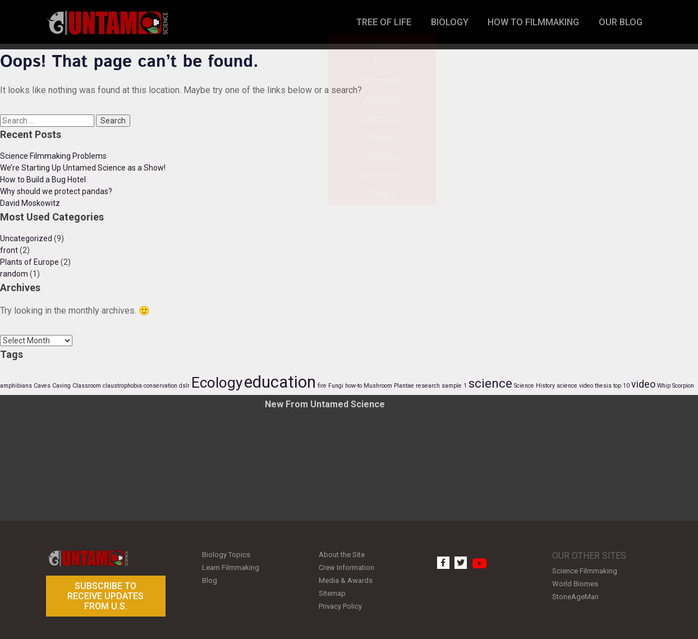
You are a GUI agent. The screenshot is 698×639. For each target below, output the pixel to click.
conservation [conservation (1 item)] (160, 385)
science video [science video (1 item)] (575, 385)
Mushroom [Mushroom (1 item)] (378, 385)
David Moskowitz (30, 203)
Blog (209, 577)
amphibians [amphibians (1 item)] (16, 385)
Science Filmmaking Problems (53, 155)
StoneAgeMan (575, 594)
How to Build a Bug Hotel (43, 179)
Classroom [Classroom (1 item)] (86, 385)
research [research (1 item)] (428, 385)
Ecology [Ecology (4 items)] (216, 382)
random (14, 273)
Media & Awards (346, 577)
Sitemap (332, 589)
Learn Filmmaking (230, 566)
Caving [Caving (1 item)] (61, 385)
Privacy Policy (340, 600)
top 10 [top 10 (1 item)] (621, 385)
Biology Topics (226, 554)
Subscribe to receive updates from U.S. (105, 596)
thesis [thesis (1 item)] (603, 385)
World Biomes (575, 582)
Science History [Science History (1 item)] (534, 385)
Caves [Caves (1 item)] (42, 385)
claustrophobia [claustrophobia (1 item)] (122, 385)
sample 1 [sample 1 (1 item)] (454, 385)
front (9, 250)
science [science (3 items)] (490, 383)
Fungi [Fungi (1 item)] (335, 385)
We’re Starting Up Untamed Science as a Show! (83, 167)
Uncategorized (26, 238)
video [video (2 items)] (643, 384)
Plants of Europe (29, 262)
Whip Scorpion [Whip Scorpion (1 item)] (675, 385)
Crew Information (346, 566)
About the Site (342, 554)
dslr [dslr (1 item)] (184, 385)
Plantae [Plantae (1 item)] (404, 385)
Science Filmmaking (584, 570)
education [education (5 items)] (280, 382)
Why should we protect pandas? (56, 191)
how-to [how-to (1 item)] (353, 385)
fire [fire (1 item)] (322, 385)
